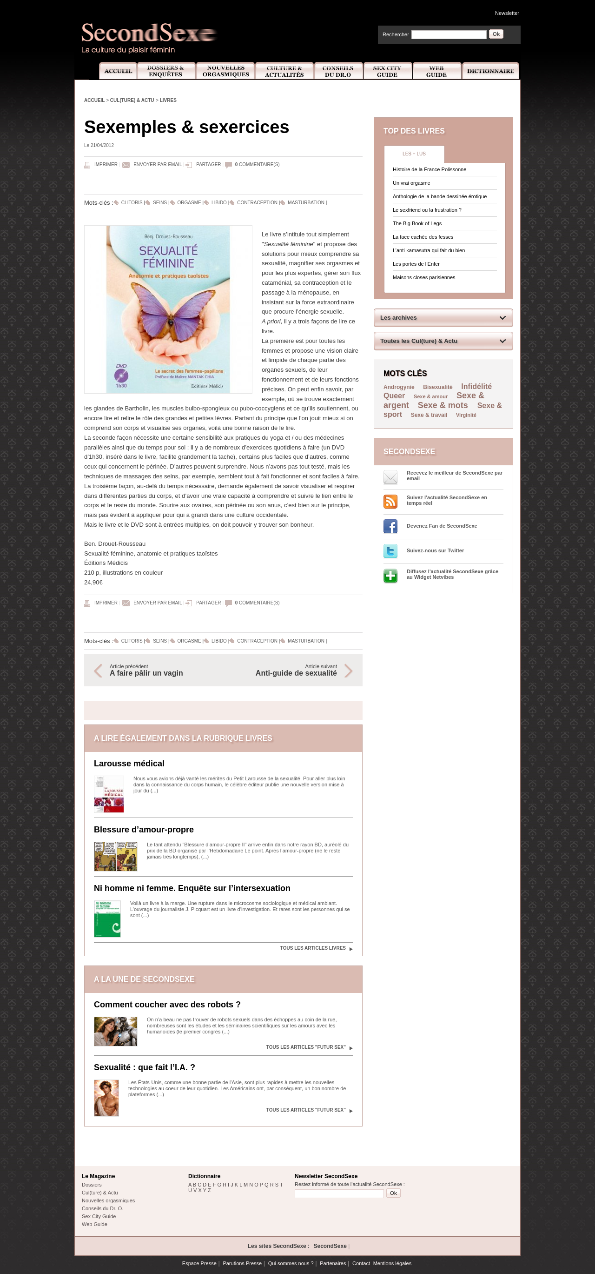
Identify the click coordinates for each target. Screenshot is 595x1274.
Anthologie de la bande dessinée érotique (440, 196)
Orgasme (189, 202)
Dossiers (92, 1184)
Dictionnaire (491, 71)
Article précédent (162, 670)
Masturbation (306, 202)
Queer (394, 396)
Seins (160, 202)
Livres (168, 100)
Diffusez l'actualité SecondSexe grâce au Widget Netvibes (452, 574)
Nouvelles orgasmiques (108, 1200)
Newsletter (507, 13)
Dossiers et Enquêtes (166, 71)
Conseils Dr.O (339, 71)
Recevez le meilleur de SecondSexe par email (454, 475)
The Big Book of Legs (417, 223)
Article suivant (285, 670)
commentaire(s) (257, 164)
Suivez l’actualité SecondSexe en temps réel (447, 500)
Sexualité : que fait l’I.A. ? (144, 1067)
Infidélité (476, 386)
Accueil (113, 71)
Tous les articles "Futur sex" (306, 1047)
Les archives (398, 317)
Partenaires (333, 1263)
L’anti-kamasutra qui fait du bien (429, 250)
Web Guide (437, 71)
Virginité (466, 415)
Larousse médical (129, 763)
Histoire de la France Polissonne (429, 169)
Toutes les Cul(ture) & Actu (418, 340)
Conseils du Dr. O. (102, 1208)
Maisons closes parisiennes (424, 277)
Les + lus (414, 153)
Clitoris (132, 202)
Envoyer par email (157, 164)
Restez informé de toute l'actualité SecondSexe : (350, 1184)
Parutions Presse (242, 1263)
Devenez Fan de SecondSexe (442, 526)
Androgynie (399, 387)
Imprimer (106, 164)
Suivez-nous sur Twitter (435, 550)
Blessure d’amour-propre (144, 829)
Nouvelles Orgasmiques (226, 71)
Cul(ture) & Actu (132, 100)
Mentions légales (392, 1263)
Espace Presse (199, 1263)
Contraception (257, 202)
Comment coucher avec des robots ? (167, 1004)
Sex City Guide (388, 71)
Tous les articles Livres (313, 948)
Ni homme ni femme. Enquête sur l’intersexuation (192, 888)
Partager (208, 164)
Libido (219, 202)
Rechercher (396, 34)
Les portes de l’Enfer (416, 264)
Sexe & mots (444, 405)
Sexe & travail (429, 415)
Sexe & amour (431, 396)
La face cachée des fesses (423, 237)
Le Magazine (98, 1176)
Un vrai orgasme (411, 183)
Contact (361, 1263)
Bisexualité (437, 387)
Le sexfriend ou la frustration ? (427, 210)
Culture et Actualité (285, 71)
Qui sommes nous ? (291, 1263)
